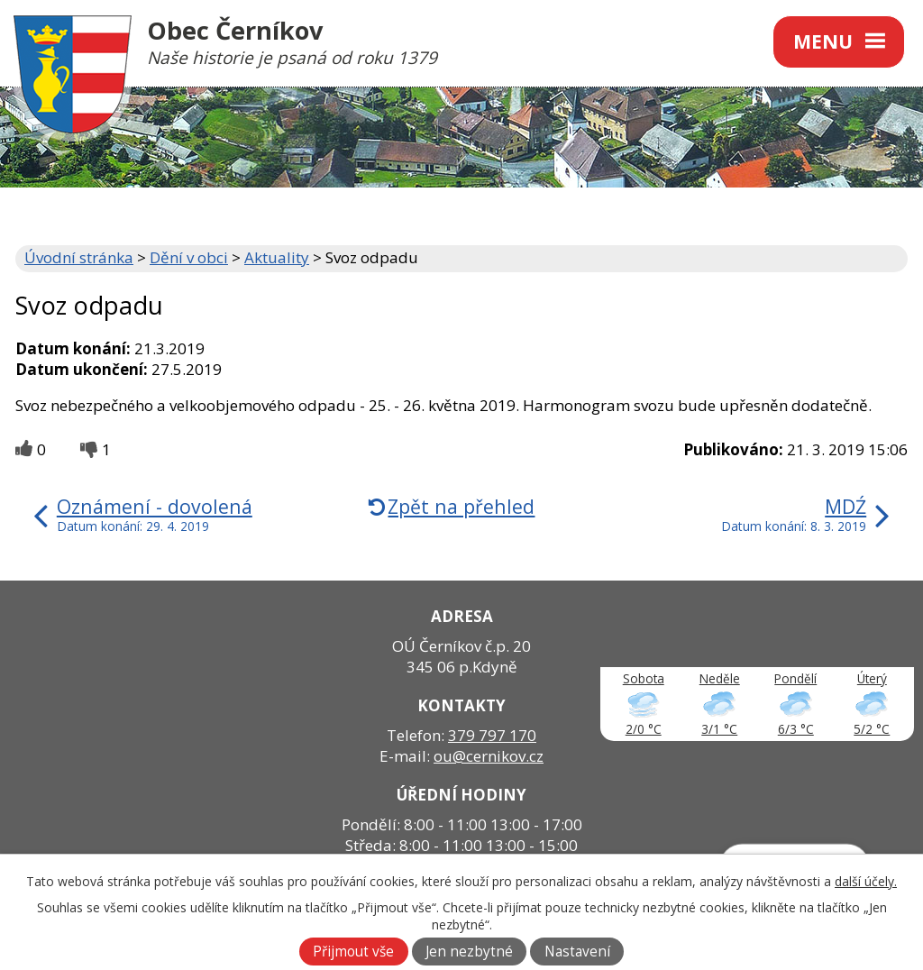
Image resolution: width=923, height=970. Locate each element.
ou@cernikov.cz (489, 756)
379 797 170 (492, 735)
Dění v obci (189, 257)
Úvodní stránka (78, 257)
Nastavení (577, 951)
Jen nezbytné (469, 951)
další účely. (866, 881)
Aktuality (276, 257)
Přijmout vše (353, 951)
